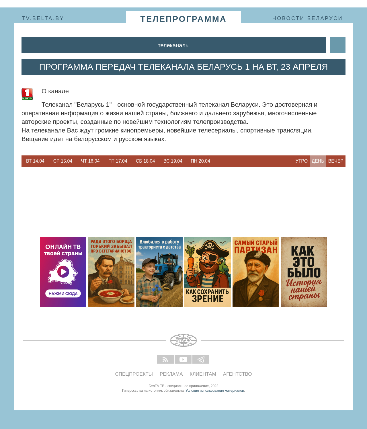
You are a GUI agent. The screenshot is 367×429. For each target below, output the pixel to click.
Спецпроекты (134, 374)
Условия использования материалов (215, 391)
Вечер (335, 161)
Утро (301, 161)
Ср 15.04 (63, 161)
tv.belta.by (43, 18)
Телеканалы (174, 45)
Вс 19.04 (172, 161)
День (318, 161)
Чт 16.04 (90, 161)
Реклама (171, 374)
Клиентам (203, 374)
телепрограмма (183, 19)
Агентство (237, 374)
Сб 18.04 (145, 161)
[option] (35, 161)
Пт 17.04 (117, 161)
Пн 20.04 (200, 161)
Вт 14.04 (35, 161)
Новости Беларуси (307, 18)
